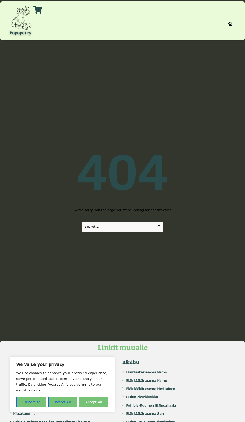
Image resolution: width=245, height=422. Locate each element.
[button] (230, 24)
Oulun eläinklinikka (142, 397)
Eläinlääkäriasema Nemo (146, 372)
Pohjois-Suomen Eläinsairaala (151, 405)
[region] (62, 384)
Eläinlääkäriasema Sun (145, 413)
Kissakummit (24, 413)
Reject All (63, 402)
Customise (31, 402)
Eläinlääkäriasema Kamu (146, 381)
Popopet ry (20, 33)
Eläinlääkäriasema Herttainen (150, 389)
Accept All (93, 402)
